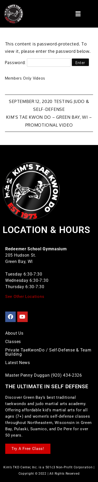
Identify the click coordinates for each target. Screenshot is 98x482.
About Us (14, 333)
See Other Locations (24, 296)
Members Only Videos (25, 78)
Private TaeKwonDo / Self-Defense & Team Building (48, 352)
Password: (38, 62)
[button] (78, 14)
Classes (13, 341)
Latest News (17, 362)
